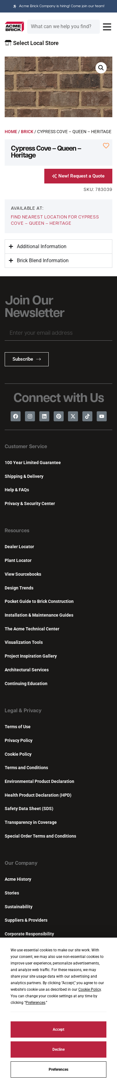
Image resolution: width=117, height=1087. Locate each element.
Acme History (18, 879)
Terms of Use (18, 726)
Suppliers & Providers (26, 920)
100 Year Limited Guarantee (33, 462)
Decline (58, 1049)
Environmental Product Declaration (39, 781)
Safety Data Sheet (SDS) (29, 808)
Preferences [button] (35, 1002)
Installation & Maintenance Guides (39, 615)
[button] (101, 67)
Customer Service (26, 446)
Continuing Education (26, 683)
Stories (12, 893)
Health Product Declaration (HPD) (38, 795)
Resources (17, 530)
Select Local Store (32, 43)
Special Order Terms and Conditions (40, 836)
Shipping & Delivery (24, 476)
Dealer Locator (19, 546)
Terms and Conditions (26, 767)
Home (11, 131)
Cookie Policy (18, 754)
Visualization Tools (24, 642)
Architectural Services (27, 670)
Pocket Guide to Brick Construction (39, 601)
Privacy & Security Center (30, 503)
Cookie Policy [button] (89, 989)
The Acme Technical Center (32, 629)
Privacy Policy (18, 740)
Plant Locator (18, 560)
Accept (58, 1029)
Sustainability (18, 906)
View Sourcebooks (23, 574)
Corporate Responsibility (29, 934)
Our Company (21, 863)
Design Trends (19, 588)
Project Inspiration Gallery (31, 656)
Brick (27, 131)
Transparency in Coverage (31, 822)
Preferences (58, 1069)
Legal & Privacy (23, 711)
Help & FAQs (17, 490)
